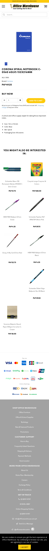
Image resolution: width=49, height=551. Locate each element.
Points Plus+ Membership (24, 475)
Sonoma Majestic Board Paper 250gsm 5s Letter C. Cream (12, 327)
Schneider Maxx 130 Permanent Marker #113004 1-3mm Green (12, 184)
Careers (24, 480)
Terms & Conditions (25, 490)
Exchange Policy (24, 485)
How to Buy (24, 441)
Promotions (24, 432)
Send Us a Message (24, 524)
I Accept (24, 547)
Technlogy (24, 422)
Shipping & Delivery (24, 451)
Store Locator (24, 461)
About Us (24, 470)
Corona (10, 81)
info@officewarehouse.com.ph (24, 519)
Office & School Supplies (24, 417)
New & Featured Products (24, 427)
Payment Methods (24, 456)
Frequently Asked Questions (25, 446)
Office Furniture (24, 412)
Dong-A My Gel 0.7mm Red (12, 253)
